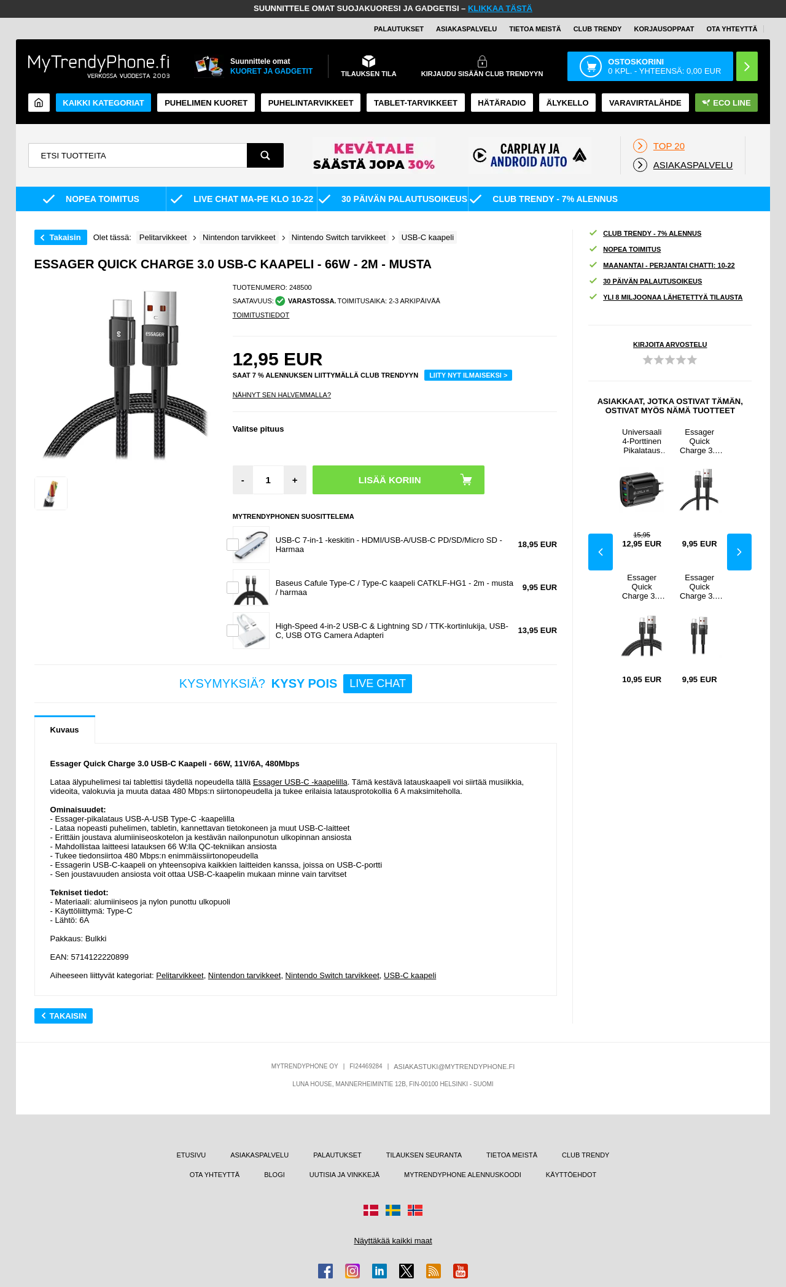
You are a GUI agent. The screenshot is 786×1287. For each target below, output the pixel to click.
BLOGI (274, 1174)
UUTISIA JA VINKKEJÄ (344, 1174)
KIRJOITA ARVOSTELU (670, 344)
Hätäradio (502, 102)
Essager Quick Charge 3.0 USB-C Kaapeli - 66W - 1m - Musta (699, 441)
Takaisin (65, 237)
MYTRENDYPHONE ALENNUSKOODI (462, 1174)
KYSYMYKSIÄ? (295, 683)
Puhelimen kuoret (206, 102)
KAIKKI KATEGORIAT (103, 102)
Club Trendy (598, 29)
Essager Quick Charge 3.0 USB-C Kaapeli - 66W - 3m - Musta (641, 587)
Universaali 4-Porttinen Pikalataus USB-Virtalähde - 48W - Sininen (641, 441)
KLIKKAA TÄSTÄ (500, 8)
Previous (600, 552)
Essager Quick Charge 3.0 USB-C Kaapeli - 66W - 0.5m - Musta (699, 587)
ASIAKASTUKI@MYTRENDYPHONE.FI (454, 1066)
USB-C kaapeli (410, 975)
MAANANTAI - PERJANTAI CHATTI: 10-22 (661, 266)
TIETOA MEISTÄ (535, 29)
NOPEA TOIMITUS (624, 250)
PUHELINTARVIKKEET (311, 102)
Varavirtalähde (645, 102)
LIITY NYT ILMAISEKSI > (468, 375)
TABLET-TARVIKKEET (415, 102)
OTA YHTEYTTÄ (731, 29)
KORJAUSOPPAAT (664, 29)
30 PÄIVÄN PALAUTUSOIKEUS (645, 282)
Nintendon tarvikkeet (244, 975)
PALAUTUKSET (399, 29)
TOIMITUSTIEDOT (261, 315)
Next (739, 552)
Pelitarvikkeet (179, 975)
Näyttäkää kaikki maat (393, 1240)
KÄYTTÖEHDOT (571, 1174)
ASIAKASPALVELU (466, 29)
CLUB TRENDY (585, 1155)
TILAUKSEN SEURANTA (424, 1155)
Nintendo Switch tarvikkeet (332, 975)
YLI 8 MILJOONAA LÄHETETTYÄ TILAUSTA (665, 297)
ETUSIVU (191, 1155)
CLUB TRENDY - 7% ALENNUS (644, 234)
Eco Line (726, 102)
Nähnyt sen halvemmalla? (282, 395)
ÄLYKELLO (568, 102)
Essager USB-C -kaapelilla (300, 782)
